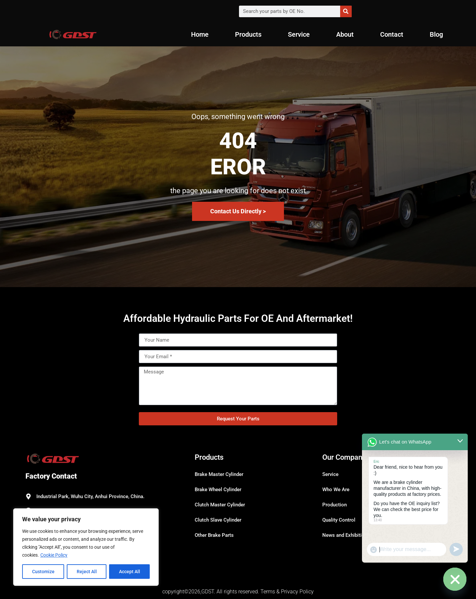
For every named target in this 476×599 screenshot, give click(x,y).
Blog (436, 34)
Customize (43, 571)
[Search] (346, 11)
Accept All (129, 571)
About (345, 34)
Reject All (87, 571)
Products (248, 34)
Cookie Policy (53, 555)
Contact (391, 34)
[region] (86, 547)
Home (200, 34)
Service (299, 34)
